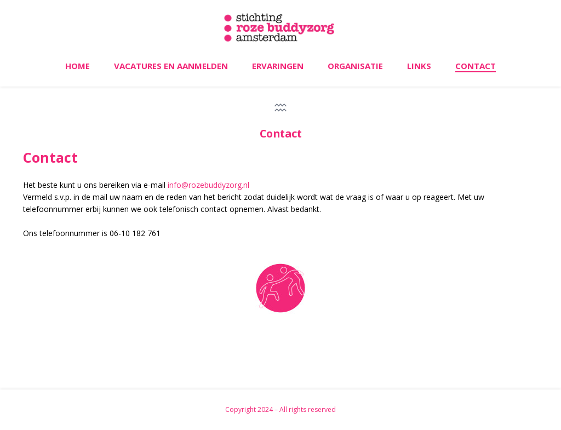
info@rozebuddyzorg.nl (208, 185)
